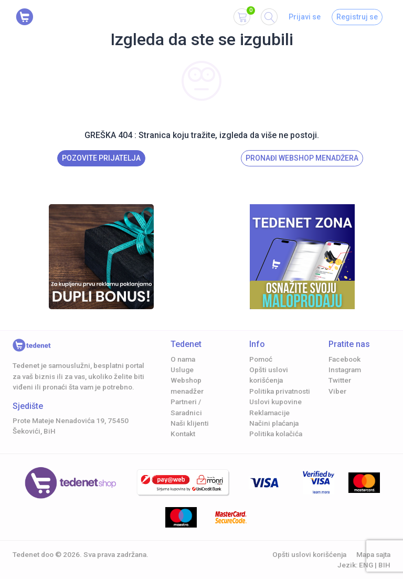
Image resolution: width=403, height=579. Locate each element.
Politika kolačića (275, 433)
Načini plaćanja (274, 423)
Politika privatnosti (279, 391)
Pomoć (260, 359)
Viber (337, 391)
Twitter (339, 380)
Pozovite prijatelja (101, 158)
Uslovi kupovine (275, 401)
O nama (183, 359)
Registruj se (357, 17)
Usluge (182, 369)
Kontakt (183, 433)
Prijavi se (305, 17)
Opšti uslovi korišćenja (309, 554)
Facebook (344, 359)
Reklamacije (269, 412)
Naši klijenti (190, 423)
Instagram (344, 369)
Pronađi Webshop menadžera (302, 158)
